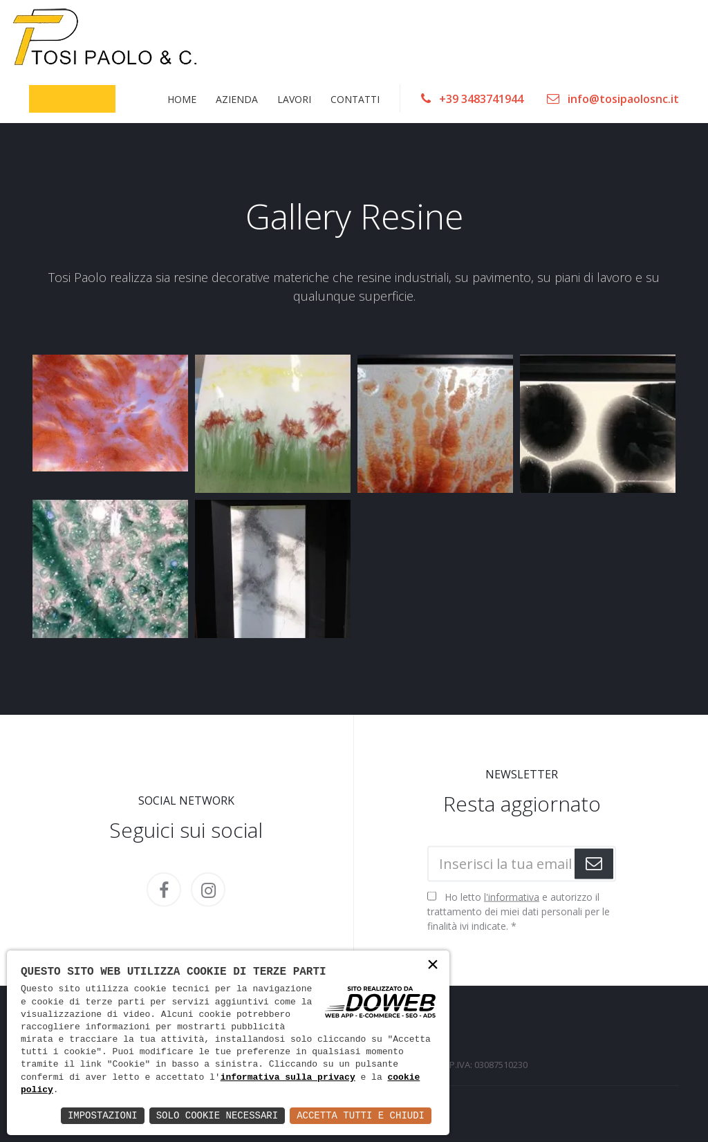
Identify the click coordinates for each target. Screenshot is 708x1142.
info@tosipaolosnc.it (613, 98)
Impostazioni (103, 1115)
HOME (181, 98)
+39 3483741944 (472, 98)
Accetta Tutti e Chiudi (361, 1115)
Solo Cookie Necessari (217, 1115)
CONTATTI (355, 98)
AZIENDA (237, 98)
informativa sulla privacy (288, 1077)
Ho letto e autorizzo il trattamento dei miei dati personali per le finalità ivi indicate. (518, 911)
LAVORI (294, 98)
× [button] (433, 966)
